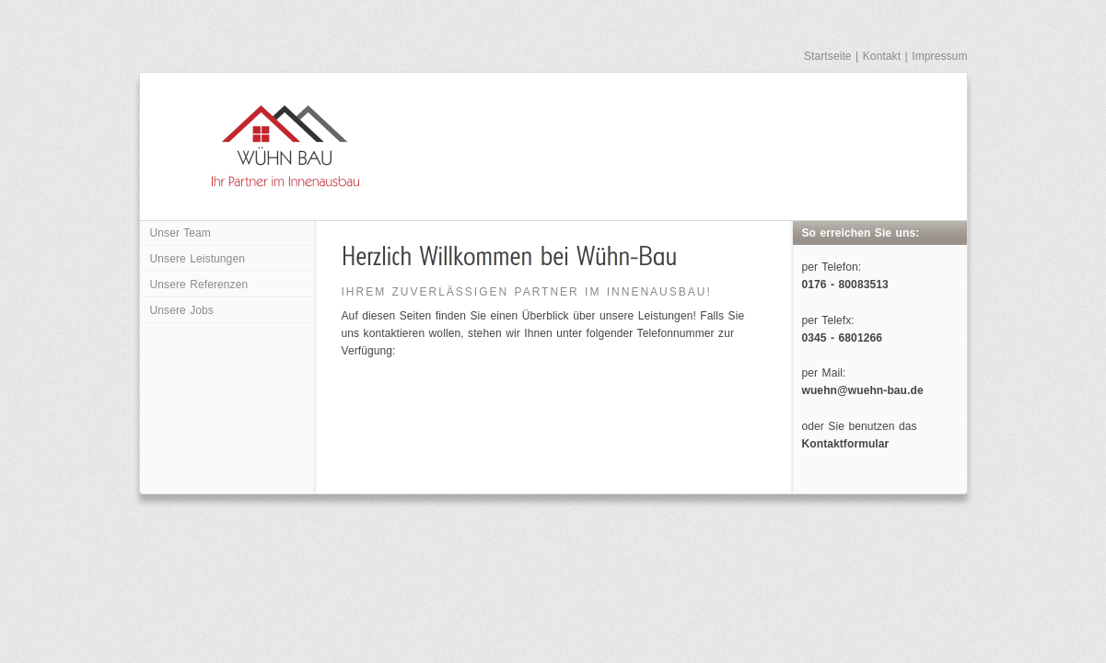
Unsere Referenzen (199, 284)
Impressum (939, 56)
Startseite (828, 56)
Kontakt (882, 56)
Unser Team (180, 233)
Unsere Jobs (182, 310)
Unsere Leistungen (197, 258)
